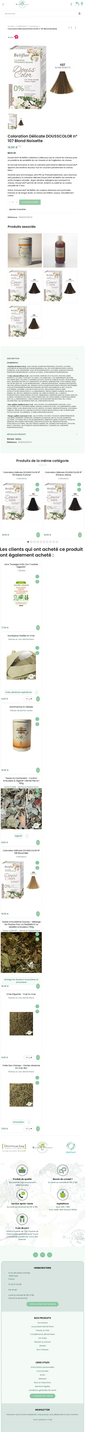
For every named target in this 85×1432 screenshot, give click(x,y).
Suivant (75, 27)
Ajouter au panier (30, 202)
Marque (10, 439)
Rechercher (79, 14)
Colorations (21, 478)
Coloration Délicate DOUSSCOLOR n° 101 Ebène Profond (21, 473)
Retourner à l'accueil (72, 27)
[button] (28, 542)
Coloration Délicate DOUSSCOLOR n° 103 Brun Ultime (63, 473)
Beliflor (18, 439)
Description (13, 358)
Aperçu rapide (37, 490)
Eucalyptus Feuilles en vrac (21, 635)
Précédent (69, 27)
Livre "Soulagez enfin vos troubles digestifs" (21, 565)
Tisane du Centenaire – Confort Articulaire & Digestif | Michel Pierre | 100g (21, 781)
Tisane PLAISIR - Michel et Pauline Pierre (21, 787)
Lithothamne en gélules (21, 706)
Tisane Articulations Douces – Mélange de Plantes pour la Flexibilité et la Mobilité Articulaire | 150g (21, 924)
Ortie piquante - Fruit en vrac (21, 994)
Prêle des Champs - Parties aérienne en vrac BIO (21, 1067)
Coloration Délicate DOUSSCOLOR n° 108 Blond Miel (21, 852)
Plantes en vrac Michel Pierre (21, 639)
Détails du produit (16, 434)
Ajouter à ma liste (17, 209)
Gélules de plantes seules (21, 710)
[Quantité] (13, 202)
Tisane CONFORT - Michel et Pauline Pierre (21, 930)
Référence (12, 442)
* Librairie (21, 570)
